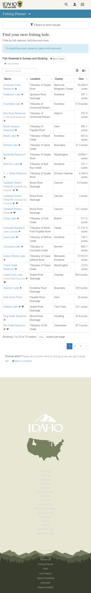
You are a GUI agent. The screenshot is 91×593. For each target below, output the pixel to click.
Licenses (45, 479)
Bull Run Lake (11, 164)
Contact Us (45, 504)
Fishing (45, 475)
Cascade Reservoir (14, 227)
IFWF (45, 569)
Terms (45, 525)
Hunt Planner (45, 555)
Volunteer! (45, 582)
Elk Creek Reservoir (14, 325)
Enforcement (45, 492)
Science (45, 500)
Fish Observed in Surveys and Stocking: (25, 58)
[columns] (84, 71)
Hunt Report (45, 573)
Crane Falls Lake (13, 274)
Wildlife (45, 483)
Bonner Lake (10, 145)
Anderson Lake (12, 94)
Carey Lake (9, 218)
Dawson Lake (11, 288)
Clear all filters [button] (11, 64)
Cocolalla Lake (11, 246)
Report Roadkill (45, 587)
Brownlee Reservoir (14, 154)
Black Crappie (57, 59)
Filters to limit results (45, 25)
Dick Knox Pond (12, 297)
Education (45, 488)
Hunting (45, 471)
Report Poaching (45, 578)
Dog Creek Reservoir (14, 316)
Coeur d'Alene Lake (14, 256)
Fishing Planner (45, 564)
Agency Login (45, 533)
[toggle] (77, 71)
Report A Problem (45, 508)
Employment (45, 512)
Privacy (45, 521)
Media (45, 496)
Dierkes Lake (10, 306)
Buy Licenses (45, 550)
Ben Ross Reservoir (14, 113)
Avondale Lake (11, 103)
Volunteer (45, 517)
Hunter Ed (45, 559)
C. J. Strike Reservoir (15, 173)
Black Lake (9, 135)
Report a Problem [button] (22, 361)
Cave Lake (9, 237)
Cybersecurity (45, 529)
